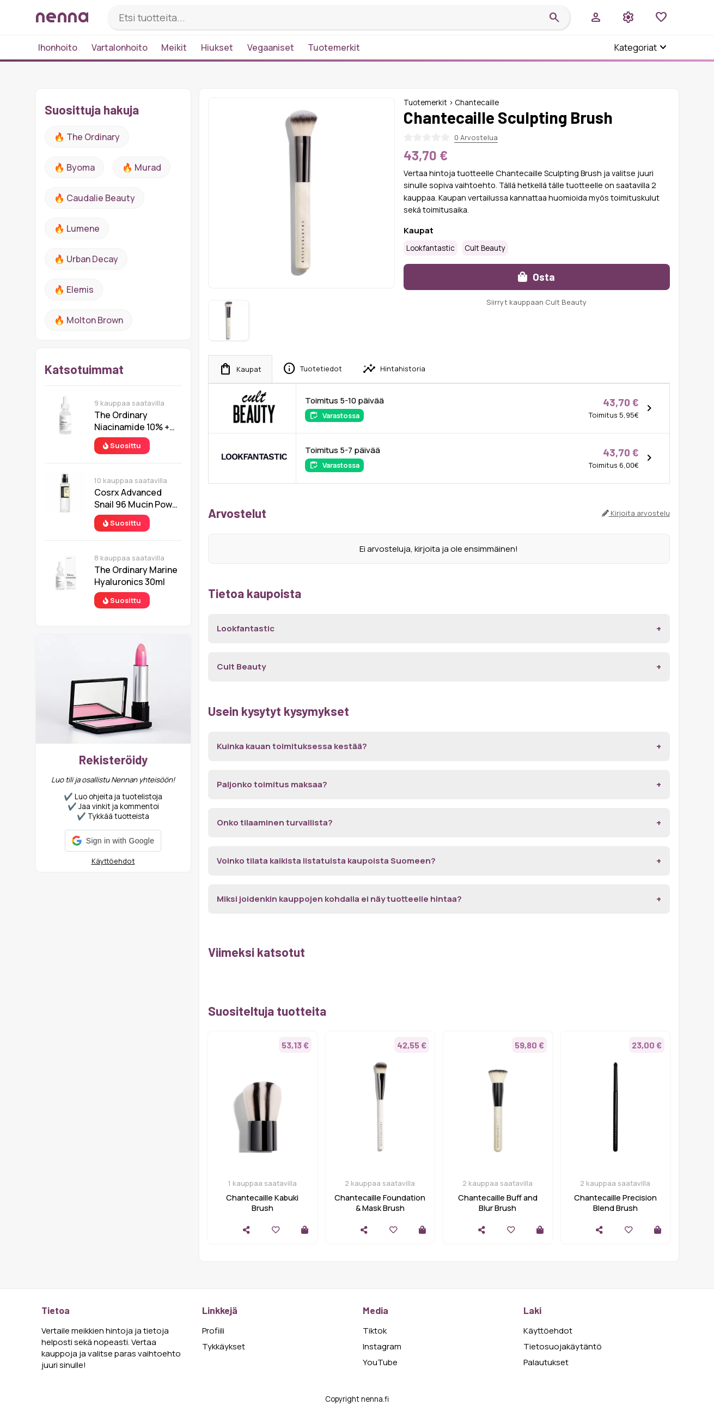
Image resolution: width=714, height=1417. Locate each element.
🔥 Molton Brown (88, 320)
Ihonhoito (57, 47)
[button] (113, 841)
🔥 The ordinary (87, 137)
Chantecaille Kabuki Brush (262, 1202)
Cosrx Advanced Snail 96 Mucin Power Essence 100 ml (137, 498)
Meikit (174, 47)
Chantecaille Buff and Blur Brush (498, 1202)
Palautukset (546, 1362)
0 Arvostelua (476, 137)
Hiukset (217, 47)
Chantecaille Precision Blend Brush (615, 1202)
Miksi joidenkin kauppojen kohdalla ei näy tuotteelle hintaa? (339, 899)
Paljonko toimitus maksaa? (272, 784)
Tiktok (375, 1330)
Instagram (382, 1346)
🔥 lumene (77, 228)
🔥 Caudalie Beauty (94, 198)
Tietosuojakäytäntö (562, 1346)
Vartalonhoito (119, 47)
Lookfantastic (430, 248)
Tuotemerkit (334, 47)
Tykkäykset (223, 1346)
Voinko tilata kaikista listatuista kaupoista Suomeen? (326, 860)
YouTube (380, 1362)
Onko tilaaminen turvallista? (275, 822)
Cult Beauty (485, 248)
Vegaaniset (270, 47)
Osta (536, 276)
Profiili (213, 1330)
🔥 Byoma (74, 167)
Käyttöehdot (113, 861)
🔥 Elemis (74, 290)
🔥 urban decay (86, 259)
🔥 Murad (141, 167)
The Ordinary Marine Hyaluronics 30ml (136, 576)
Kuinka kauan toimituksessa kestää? (292, 746)
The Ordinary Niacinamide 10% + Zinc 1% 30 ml (131, 421)
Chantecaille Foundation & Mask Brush (379, 1202)
